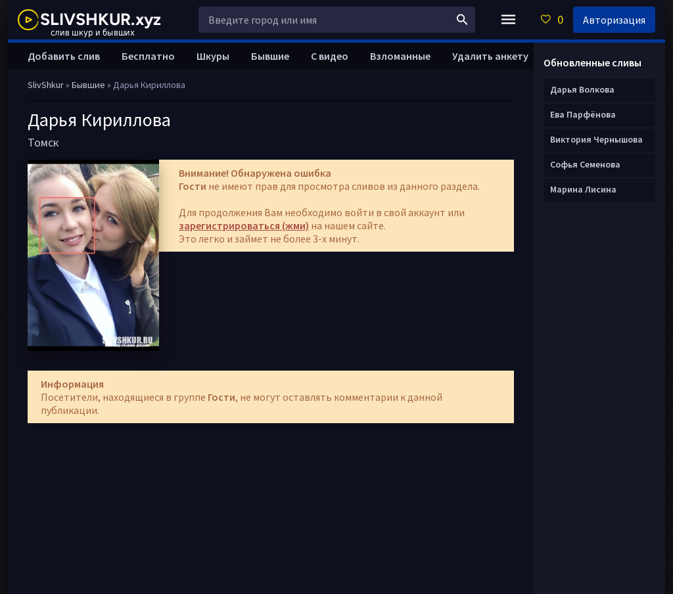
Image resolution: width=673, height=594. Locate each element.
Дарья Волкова (582, 89)
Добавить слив (64, 55)
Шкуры (213, 55)
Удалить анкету (490, 55)
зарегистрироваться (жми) (244, 225)
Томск (43, 142)
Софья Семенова (585, 164)
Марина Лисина (583, 189)
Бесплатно (148, 55)
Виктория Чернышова (596, 139)
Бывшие (270, 55)
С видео (329, 55)
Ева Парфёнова (583, 114)
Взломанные (400, 55)
